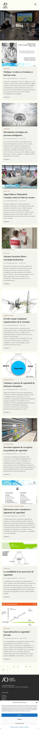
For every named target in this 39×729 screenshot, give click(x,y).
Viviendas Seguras (8, 315)
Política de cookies (14, 727)
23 (3, 670)
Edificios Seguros (8, 506)
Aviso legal (21, 727)
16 (30, 667)
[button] (36, 702)
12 (13, 667)
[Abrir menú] (35, 4)
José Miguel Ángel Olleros (11, 78)
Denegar (19, 719)
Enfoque (4, 695)
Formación (7, 68)
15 (26, 667)
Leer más (7, 97)
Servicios (4, 698)
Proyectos (4, 697)
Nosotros (4, 699)
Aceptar (19, 715)
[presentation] (19, 54)
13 (17, 667)
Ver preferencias (19, 723)
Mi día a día (7, 191)
